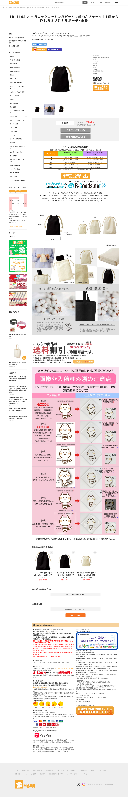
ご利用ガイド (49, 771)
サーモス (12, 135)
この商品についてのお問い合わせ (101, 88)
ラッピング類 (13, 131)
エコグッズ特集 (14, 173)
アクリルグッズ (14, 103)
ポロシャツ (13, 79)
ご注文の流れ (83, 771)
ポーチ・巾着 (13, 116)
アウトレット (13, 176)
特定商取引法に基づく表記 (56, 774)
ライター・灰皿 (14, 124)
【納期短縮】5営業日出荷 (40, 687)
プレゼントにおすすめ (16, 152)
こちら (48, 39)
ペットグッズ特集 (15, 169)
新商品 (12, 56)
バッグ (12, 99)
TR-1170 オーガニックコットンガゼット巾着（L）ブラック (43, 574)
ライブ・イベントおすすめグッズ (17, 160)
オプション (13, 143)
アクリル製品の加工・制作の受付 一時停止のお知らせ (17, 410)
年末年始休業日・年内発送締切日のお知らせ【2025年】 (18, 417)
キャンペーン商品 (15, 60)
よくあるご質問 (102, 771)
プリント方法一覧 (37, 771)
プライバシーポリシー (72, 774)
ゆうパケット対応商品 (16, 139)
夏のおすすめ (14, 156)
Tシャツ (12, 75)
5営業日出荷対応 (15, 71)
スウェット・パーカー (16, 82)
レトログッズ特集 (15, 165)
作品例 (92, 771)
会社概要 (33, 774)
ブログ (25, 774)
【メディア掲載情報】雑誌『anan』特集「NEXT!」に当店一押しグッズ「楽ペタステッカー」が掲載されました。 (18, 400)
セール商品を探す (14, 46)
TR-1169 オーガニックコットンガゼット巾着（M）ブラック (64, 574)
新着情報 (17, 774)
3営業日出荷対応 (15, 67)
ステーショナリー (15, 128)
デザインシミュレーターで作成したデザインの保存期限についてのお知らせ (17, 379)
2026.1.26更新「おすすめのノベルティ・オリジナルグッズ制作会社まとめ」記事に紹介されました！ (18, 389)
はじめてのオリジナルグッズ (17, 147)
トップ (16, 771)
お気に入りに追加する (102, 83)
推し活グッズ (13, 64)
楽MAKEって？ (25, 771)
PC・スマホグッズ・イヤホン (17, 112)
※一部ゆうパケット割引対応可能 (64, 668)
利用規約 (42, 774)
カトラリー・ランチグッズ (17, 120)
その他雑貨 (13, 107)
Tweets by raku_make (15, 226)
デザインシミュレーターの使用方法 (66, 771)
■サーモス (13, 237)
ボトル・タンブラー (15, 96)
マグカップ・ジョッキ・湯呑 (17, 92)
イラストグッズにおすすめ (17, 180)
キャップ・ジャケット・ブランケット (17, 87)
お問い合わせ (86, 774)
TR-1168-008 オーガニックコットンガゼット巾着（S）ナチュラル (86, 574)
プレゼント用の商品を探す (16, 38)
